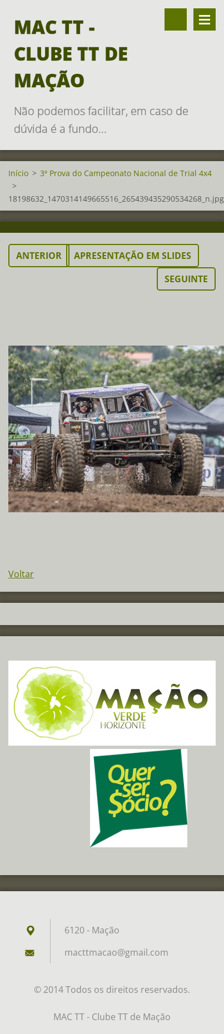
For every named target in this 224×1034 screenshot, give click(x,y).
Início (18, 173)
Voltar (21, 574)
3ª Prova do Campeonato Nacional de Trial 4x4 (126, 173)
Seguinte (186, 279)
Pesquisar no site (176, 19)
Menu (204, 19)
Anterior (39, 255)
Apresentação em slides (132, 255)
